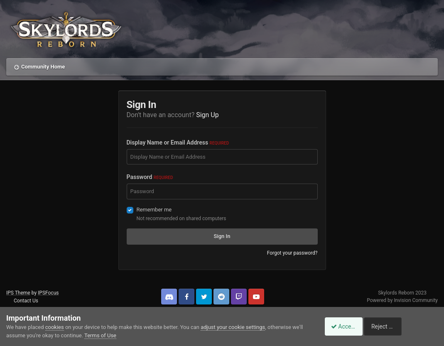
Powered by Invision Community (402, 300)
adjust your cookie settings (233, 327)
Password (150, 177)
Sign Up (207, 115)
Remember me (154, 209)
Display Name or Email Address (178, 142)
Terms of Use (100, 335)
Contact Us (26, 301)
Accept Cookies (346, 326)
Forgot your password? (292, 253)
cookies (54, 327)
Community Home (43, 67)
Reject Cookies (409, 326)
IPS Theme (18, 293)
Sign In (222, 236)
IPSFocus (48, 293)
